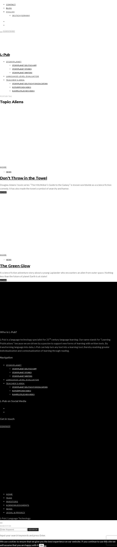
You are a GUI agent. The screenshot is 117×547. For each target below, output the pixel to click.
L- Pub (5, 55)
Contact (11, 4)
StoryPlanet (13, 62)
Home (9, 494)
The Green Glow (15, 266)
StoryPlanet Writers (22, 72)
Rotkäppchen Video (21, 87)
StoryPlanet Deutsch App (24, 65)
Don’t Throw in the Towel (23, 178)
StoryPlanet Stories (22, 69)
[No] (45, 546)
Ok (41, 545)
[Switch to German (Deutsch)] (21, 15)
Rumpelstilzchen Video (23, 91)
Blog (9, 8)
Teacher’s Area (15, 80)
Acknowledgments (17, 505)
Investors (12, 501)
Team (9, 498)
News (8, 172)
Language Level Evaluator (22, 76)
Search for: (5, 526)
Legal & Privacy (15, 512)
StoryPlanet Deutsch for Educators (30, 83)
